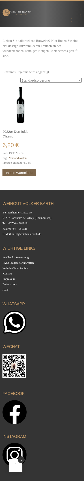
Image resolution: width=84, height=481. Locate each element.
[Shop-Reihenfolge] (51, 80)
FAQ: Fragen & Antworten (18, 262)
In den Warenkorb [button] (19, 173)
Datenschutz (9, 284)
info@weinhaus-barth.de (26, 234)
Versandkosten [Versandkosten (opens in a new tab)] (18, 158)
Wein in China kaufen (15, 268)
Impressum (8, 279)
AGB (5, 289)
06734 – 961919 (18, 223)
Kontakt (7, 273)
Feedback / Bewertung (15, 257)
